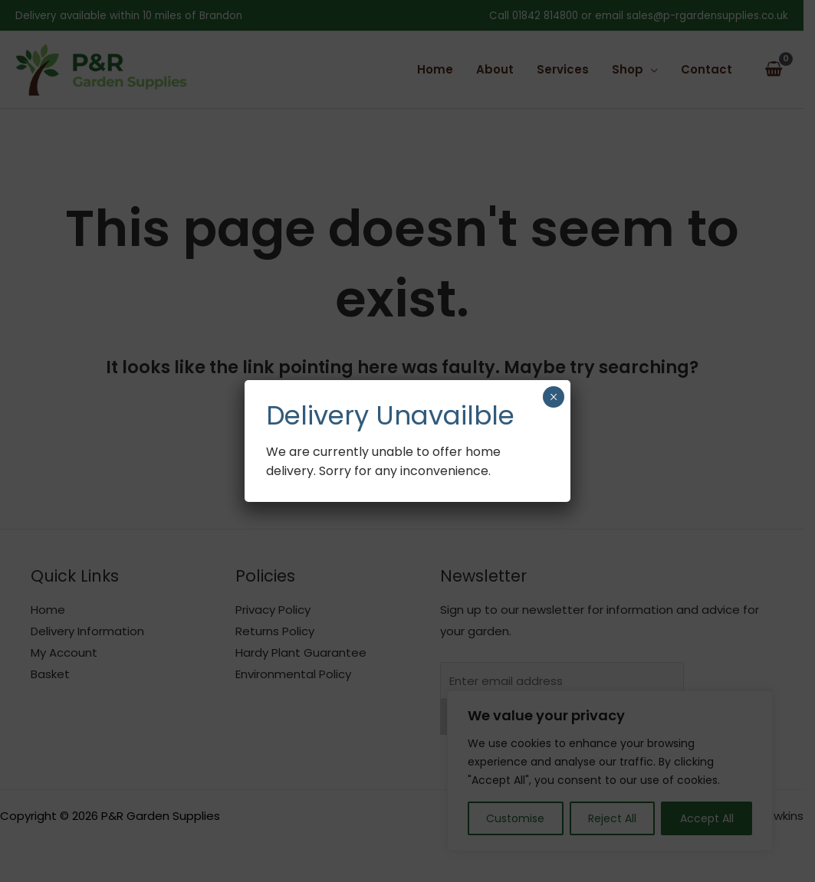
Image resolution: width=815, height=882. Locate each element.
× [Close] (553, 397)
